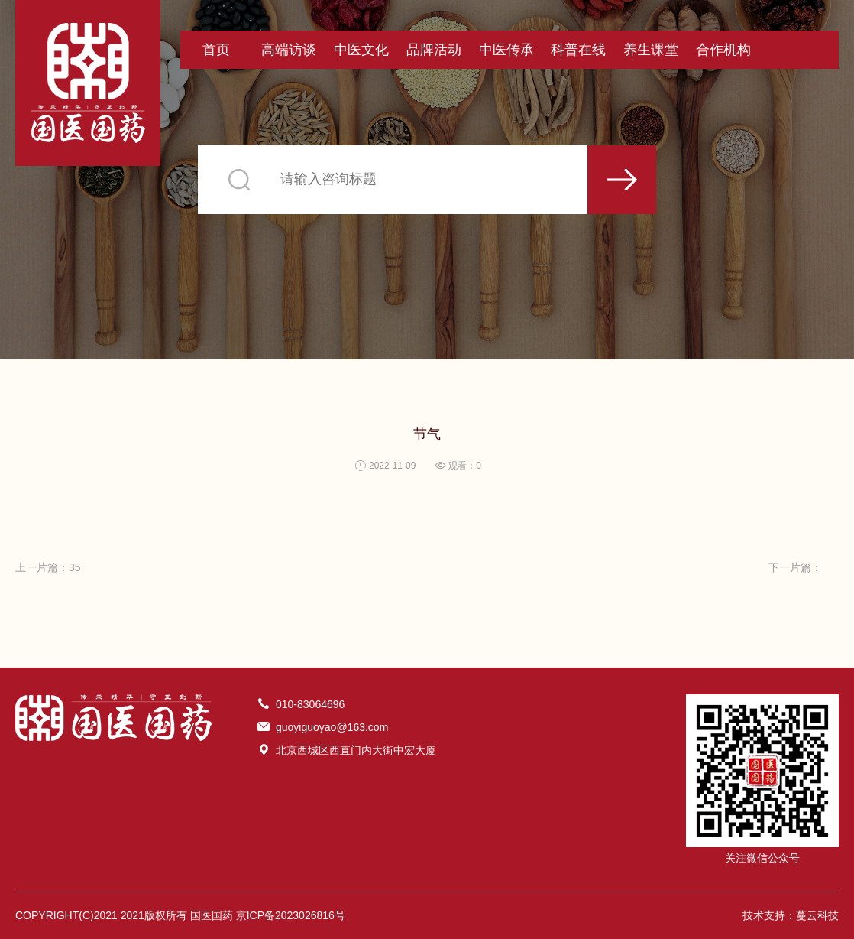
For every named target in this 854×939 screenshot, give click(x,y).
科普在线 (578, 49)
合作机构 (723, 49)
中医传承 (506, 49)
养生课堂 (650, 49)
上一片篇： (48, 567)
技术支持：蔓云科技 (790, 915)
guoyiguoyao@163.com (332, 727)
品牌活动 (433, 49)
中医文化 (361, 49)
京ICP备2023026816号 (290, 915)
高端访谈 (288, 49)
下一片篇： (795, 567)
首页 (216, 49)
